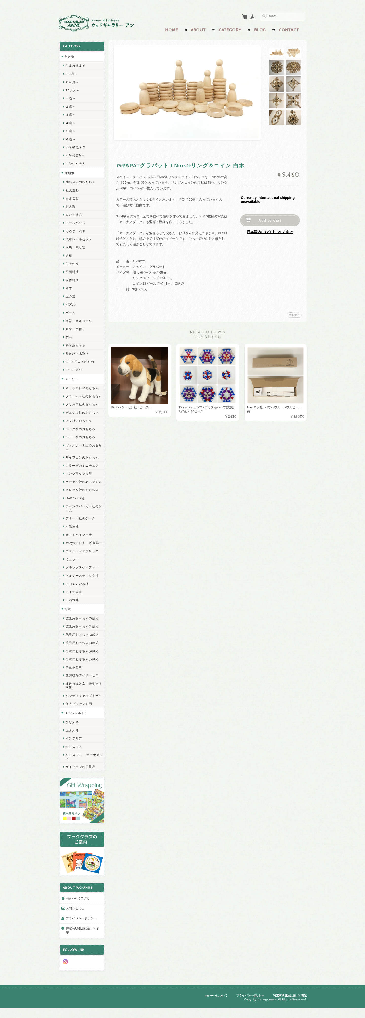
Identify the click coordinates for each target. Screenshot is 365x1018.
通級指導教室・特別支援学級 (82, 696)
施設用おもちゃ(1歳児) (83, 637)
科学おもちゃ (75, 344)
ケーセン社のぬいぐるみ (82, 486)
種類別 (70, 172)
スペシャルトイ (76, 727)
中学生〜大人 (75, 163)
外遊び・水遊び (77, 352)
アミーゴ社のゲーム (80, 525)
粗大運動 (72, 189)
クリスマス (74, 761)
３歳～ (71, 114)
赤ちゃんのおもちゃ (80, 181)
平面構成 (72, 271)
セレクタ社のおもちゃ (82, 497)
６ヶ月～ (72, 81)
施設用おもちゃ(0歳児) (83, 629)
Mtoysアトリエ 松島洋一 (82, 551)
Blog (260, 29)
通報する (294, 314)
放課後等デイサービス (82, 686)
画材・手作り (75, 328)
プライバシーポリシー (81, 929)
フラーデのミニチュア (82, 468)
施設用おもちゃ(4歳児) (83, 662)
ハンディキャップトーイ (82, 708)
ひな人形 (72, 736)
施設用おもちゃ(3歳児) (83, 653)
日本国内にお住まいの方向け (270, 231)
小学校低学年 (75, 146)
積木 (69, 287)
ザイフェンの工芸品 (80, 781)
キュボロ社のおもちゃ (82, 387)
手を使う (72, 263)
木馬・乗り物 (75, 246)
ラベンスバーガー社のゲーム (82, 515)
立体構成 (72, 279)
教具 (69, 336)
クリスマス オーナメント (83, 771)
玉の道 (71, 295)
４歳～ (71, 122)
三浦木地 (72, 611)
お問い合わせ (75, 919)
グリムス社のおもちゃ (82, 407)
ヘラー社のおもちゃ (80, 440)
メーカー (71, 378)
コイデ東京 (74, 602)
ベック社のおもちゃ (80, 432)
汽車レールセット (79, 238)
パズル (71, 304)
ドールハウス (75, 222)
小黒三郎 (72, 533)
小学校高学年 (75, 155)
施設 (68, 620)
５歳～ (71, 130)
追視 (69, 255)
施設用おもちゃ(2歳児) (83, 645)
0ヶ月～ (72, 73)
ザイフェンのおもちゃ (82, 460)
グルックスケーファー (82, 578)
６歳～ (71, 138)
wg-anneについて (77, 909)
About (198, 29)
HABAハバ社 (75, 505)
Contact (289, 29)
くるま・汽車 (75, 230)
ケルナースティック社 (82, 586)
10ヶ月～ (72, 89)
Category (230, 29)
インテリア (74, 753)
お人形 (71, 206)
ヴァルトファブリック (82, 562)
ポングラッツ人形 (79, 477)
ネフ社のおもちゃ (79, 424)
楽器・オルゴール (79, 320)
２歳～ (71, 106)
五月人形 (72, 745)
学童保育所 (74, 678)
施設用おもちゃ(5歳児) (83, 670)
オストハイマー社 (79, 542)
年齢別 (70, 56)
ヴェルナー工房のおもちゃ (82, 450)
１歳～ (71, 97)
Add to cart (270, 220)
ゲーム (71, 312)
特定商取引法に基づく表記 (82, 942)
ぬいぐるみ (74, 214)
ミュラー (72, 570)
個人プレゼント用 (79, 718)
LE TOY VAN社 (77, 594)
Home (171, 29)
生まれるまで (75, 65)
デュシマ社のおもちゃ (82, 415)
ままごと (72, 197)
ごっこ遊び (74, 369)
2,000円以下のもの (80, 361)
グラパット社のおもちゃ (82, 397)
